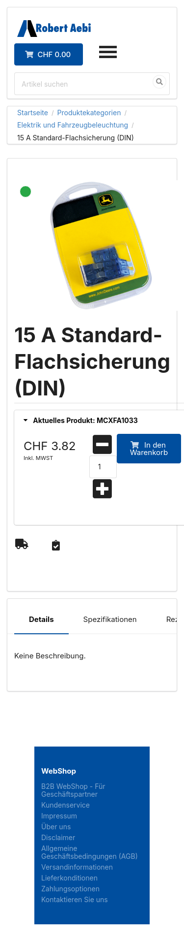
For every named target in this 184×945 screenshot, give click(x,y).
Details (41, 619)
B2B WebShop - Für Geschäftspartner (73, 790)
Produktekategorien (89, 112)
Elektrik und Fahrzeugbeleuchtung (72, 125)
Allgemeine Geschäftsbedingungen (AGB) (89, 852)
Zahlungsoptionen (70, 888)
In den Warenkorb (149, 448)
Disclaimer (58, 837)
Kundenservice (65, 805)
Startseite (32, 112)
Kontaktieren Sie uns (74, 899)
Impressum (59, 816)
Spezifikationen (110, 619)
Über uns (56, 826)
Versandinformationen (77, 867)
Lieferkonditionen (69, 878)
